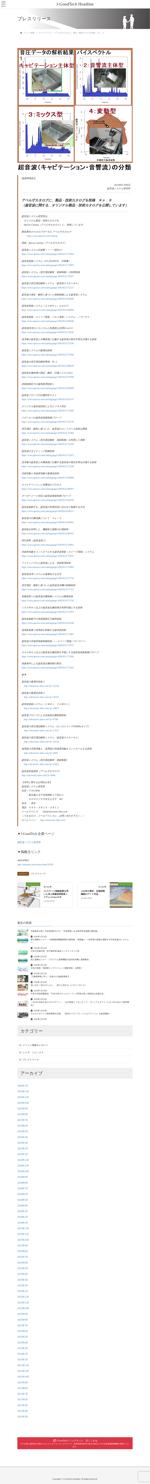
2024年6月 (22, 1194)
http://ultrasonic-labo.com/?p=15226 (41, 686)
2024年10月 (23, 1171)
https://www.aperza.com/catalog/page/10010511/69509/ (48, 321)
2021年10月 (23, 1376)
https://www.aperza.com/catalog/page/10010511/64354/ (48, 500)
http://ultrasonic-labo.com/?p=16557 (41, 697)
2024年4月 (22, 1205)
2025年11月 (23, 1097)
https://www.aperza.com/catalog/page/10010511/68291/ (48, 533)
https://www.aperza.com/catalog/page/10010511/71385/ (48, 634)
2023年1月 (22, 1291)
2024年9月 (22, 1177)
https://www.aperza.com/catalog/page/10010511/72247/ (48, 455)
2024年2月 (22, 1217)
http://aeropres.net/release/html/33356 (35, 864)
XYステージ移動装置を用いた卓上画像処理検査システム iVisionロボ (56, 894)
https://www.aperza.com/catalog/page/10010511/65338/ (48, 623)
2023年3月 (22, 1280)
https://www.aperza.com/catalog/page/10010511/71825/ (48, 556)
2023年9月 (22, 1245)
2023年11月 (23, 1234)
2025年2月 (22, 1148)
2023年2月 (22, 1285)
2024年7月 (22, 1188)
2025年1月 (22, 1154)
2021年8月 (22, 1388)
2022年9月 (22, 1314)
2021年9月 (22, 1382)
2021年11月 (23, 1371)
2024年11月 (23, 1165)
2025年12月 (23, 1091)
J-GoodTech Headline (75, 4)
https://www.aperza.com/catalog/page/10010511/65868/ (48, 478)
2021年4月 (22, 1411)
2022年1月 (22, 1359)
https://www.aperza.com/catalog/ (42, 236)
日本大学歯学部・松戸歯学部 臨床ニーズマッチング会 (55, 951)
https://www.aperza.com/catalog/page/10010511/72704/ (48, 355)
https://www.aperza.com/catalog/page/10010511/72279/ (48, 422)
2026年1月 (22, 1086)
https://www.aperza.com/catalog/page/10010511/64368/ (48, 310)
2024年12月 (23, 1160)
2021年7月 (22, 1394)
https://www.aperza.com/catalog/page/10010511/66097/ (48, 489)
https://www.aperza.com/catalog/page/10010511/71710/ (48, 600)
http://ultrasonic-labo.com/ (52, 820)
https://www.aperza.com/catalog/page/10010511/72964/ (48, 254)
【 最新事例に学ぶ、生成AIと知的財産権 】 (50, 976)
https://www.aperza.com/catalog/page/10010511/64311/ (48, 511)
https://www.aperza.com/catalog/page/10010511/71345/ (48, 667)
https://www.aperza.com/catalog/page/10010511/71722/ (48, 589)
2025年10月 (23, 1103)
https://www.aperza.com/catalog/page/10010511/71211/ (48, 287)
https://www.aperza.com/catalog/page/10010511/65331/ (48, 399)
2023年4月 (22, 1274)
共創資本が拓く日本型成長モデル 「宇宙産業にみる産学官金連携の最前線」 (65, 931)
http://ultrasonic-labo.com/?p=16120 (41, 742)
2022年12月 (23, 1297)
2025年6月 (22, 1125)
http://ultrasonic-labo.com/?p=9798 (41, 719)
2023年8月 (22, 1251)
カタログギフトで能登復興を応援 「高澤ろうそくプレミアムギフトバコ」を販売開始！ (71, 1013)
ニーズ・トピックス (33, 1052)
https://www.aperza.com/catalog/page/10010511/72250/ (48, 444)
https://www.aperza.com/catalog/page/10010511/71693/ (48, 612)
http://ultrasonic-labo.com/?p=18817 (41, 708)
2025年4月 (22, 1137)
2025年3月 (22, 1143)
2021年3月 (22, 1416)
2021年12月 (23, 1365)
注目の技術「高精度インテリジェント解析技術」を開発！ (57, 968)
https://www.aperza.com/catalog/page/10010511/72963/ (48, 265)
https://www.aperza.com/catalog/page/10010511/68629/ (48, 366)
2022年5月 (22, 1337)
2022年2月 (22, 1354)
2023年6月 (22, 1262)
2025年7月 (22, 1120)
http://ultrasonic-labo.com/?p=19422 (41, 764)
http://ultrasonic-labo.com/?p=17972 (41, 730)
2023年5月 (22, 1268)
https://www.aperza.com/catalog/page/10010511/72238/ (48, 343)
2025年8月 (22, 1114)
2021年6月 (22, 1399)
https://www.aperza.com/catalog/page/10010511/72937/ (48, 276)
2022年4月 (22, 1342)
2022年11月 (23, 1302)
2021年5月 (22, 1405)
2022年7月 (22, 1325)
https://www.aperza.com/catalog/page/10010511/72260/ (48, 433)
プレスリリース (38, 873)
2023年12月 (23, 1228)
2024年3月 (22, 1211)
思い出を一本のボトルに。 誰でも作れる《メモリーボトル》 (59, 985)
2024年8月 (22, 1183)
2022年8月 (22, 1320)
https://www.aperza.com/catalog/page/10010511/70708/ (48, 377)
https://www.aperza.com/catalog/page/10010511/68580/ (48, 388)
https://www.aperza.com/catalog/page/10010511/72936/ (48, 332)
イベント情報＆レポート (35, 1045)
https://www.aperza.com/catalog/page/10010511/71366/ (48, 656)
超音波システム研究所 (29, 842)
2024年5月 (22, 1200)
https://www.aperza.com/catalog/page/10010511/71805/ (48, 567)
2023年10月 (23, 1240)
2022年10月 (23, 1308)
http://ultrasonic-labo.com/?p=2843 (41, 753)
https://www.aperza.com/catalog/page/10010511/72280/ (48, 410)
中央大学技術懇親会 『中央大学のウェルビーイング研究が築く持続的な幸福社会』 (68, 993)
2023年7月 (22, 1257)
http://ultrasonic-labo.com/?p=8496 (38, 775)
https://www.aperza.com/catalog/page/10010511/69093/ (48, 522)
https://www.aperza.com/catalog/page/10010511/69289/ (48, 299)
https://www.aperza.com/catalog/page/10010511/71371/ (48, 645)
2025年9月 (22, 1108)
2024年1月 (22, 1223)
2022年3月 (22, 1348)
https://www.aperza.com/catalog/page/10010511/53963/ (48, 545)
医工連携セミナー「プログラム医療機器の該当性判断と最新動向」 (61, 959)
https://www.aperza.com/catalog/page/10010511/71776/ (48, 578)
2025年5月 (22, 1131)
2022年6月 (22, 1331)
